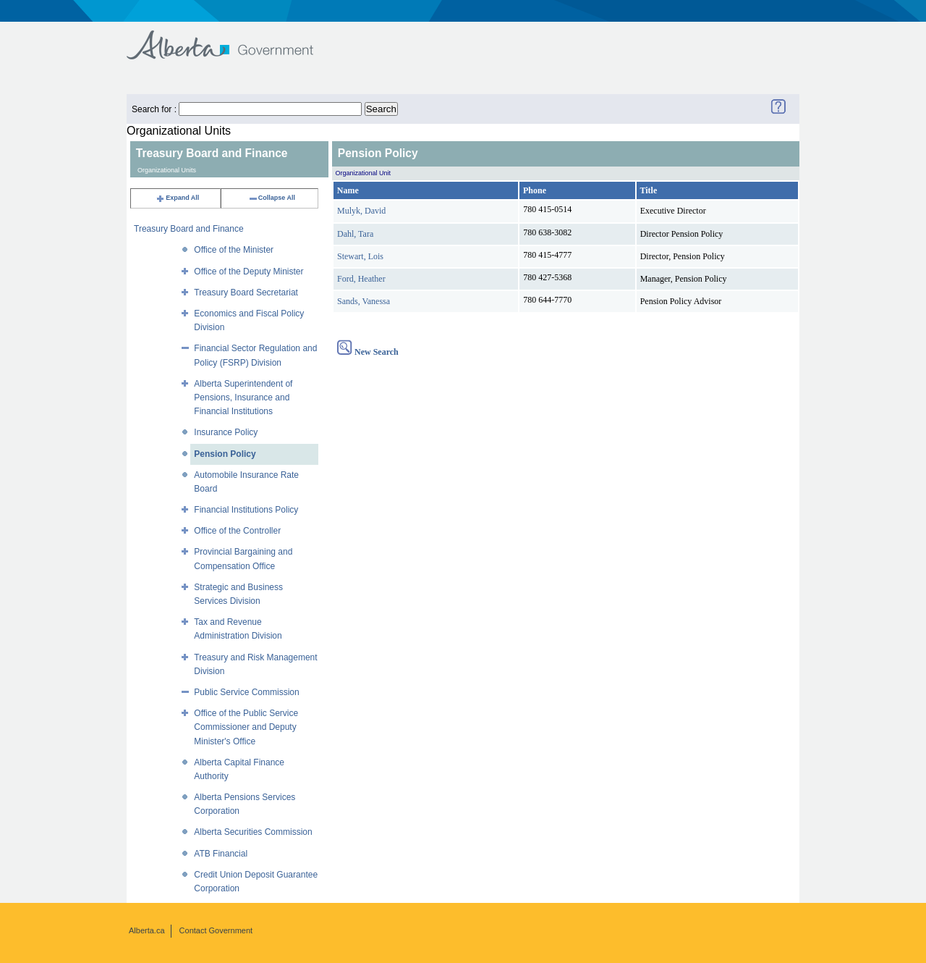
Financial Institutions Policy (246, 510)
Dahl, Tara (355, 234)
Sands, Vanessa (363, 301)
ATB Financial (220, 854)
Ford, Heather (361, 279)
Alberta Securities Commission (253, 832)
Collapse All (271, 197)
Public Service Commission (246, 692)
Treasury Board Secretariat (246, 292)
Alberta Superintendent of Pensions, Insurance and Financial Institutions (243, 397)
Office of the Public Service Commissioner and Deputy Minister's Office (246, 727)
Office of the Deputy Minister (248, 271)
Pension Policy (224, 454)
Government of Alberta (232, 38)
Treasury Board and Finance (189, 229)
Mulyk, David (361, 211)
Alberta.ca (147, 930)
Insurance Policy (226, 432)
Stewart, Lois (360, 256)
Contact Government (216, 930)
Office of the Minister (233, 250)
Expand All (177, 197)
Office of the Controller (237, 531)
